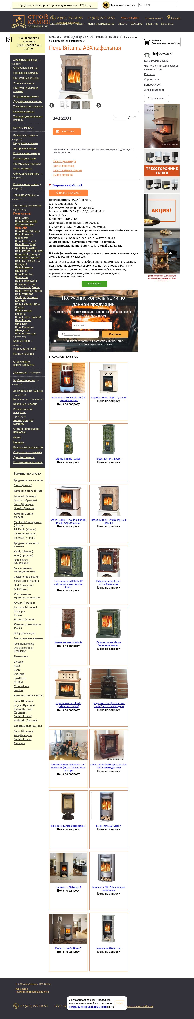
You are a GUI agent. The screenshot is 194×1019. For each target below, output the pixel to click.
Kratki (17, 665)
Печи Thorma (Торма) (28, 291)
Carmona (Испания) (25, 607)
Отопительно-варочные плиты (23, 363)
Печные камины (23, 354)
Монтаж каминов (61, 23)
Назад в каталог (68, 192)
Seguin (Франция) (24, 705)
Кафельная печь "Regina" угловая (108, 397)
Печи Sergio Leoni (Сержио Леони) (26, 282)
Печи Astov (22, 218)
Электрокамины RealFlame (23, 649)
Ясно (119, 1003)
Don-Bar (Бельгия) (24, 508)
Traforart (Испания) (25, 496)
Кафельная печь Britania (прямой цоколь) (108, 521)
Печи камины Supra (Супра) (27, 305)
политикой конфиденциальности (102, 342)
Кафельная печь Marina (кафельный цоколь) (108, 644)
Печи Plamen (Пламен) (23, 322)
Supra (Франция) (24, 701)
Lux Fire (18, 690)
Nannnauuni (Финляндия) (22, 561)
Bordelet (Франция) (25, 500)
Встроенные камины (26, 96)
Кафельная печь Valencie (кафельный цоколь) (68, 705)
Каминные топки (24, 135)
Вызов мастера (63, 175)
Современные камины (27, 452)
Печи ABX (21, 228)
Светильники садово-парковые (26, 430)
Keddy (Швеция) (23, 551)
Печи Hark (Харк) (25, 244)
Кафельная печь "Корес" (108, 458)
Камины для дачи (24, 158)
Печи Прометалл (25, 333)
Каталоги (149, 74)
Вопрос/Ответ (152, 84)
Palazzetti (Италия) (25, 533)
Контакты (167, 23)
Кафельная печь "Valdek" (68, 458)
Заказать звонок (154, 18)
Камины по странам (26, 184)
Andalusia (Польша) (25, 720)
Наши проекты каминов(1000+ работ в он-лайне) (26, 43)
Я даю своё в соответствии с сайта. (89, 342)
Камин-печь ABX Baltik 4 (108, 825)
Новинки (18, 442)
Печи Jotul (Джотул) (27, 254)
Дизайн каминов (24, 457)
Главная (54, 37)
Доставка (136, 23)
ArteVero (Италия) (24, 619)
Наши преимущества (101, 23)
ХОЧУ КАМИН (130, 18)
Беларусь (19, 611)
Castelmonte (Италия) (26, 576)
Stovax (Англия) (23, 485)
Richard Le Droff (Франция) (23, 710)
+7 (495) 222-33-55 (101, 18)
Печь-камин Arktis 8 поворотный (68, 825)
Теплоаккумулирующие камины (28, 118)
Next (98, 105)
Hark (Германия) (23, 555)
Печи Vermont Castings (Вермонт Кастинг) (26, 297)
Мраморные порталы (27, 163)
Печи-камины (22, 213)
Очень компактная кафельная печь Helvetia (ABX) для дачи (108, 766)
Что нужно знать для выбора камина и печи (161, 67)
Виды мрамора (23, 168)
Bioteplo (19, 661)
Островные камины (25, 67)
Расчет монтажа (63, 166)
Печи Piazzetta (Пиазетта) (24, 269)
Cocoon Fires (21, 686)
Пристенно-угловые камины (25, 89)
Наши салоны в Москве (139, 1006)
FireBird (18, 682)
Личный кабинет (154, 89)
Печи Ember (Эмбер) (28, 317)
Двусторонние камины (27, 101)
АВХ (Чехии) (21, 589)
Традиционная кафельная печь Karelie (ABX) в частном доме (109, 705)
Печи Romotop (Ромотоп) (24, 276)
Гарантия (152, 23)
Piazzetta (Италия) (24, 537)
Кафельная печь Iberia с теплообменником (108, 583)
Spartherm (20, 678)
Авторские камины (25, 148)
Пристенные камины (26, 78)
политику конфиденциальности (88, 1006)
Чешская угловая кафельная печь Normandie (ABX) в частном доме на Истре (68, 767)
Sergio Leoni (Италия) (26, 580)
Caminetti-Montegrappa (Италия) (28, 524)
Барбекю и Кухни (24, 380)
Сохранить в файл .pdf (67, 185)
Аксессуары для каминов (23, 421)
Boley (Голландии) (24, 633)
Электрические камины (28, 391)
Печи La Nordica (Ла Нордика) (27, 262)
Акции (80, 23)
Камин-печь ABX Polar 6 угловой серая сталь (108, 889)
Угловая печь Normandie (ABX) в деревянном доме (68, 399)
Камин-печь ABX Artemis (108, 948)
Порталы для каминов (27, 205)
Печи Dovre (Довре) (27, 231)
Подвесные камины (25, 73)
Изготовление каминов (28, 462)
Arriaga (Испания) (24, 602)
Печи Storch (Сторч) (27, 287)
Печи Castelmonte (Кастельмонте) (26, 223)
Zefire (17, 669)
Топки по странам (24, 195)
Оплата (122, 23)
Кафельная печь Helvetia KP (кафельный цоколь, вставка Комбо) (68, 584)
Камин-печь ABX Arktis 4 (68, 887)
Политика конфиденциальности (32, 991)
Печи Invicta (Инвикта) (29, 251)
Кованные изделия (25, 404)
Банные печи (21, 341)
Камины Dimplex (24, 643)
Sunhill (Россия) (23, 716)
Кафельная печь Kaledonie (68, 642)
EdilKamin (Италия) (25, 529)
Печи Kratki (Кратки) (28, 257)
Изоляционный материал (23, 410)
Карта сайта (22, 988)
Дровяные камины (25, 60)
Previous (51, 105)
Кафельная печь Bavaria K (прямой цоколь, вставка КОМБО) (68, 521)
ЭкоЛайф (19, 674)
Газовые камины (23, 111)
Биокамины (20, 399)
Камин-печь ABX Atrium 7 (68, 948)
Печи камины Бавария (23, 312)
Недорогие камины (25, 143)
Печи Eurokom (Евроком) (24, 236)
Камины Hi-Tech (23, 127)
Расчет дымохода (64, 161)
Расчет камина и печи (67, 170)
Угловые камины (24, 83)
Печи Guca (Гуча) (25, 241)
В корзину (68, 131)
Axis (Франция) (23, 735)
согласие (86, 341)
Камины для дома (74, 37)
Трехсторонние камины (28, 106)
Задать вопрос (156, 98)
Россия (18, 615)
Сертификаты (152, 79)
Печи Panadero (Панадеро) (24, 329)
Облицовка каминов (26, 173)
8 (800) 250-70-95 (70, 18)
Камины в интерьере (26, 153)
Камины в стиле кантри (28, 447)
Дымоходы (20, 372)
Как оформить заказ (156, 60)
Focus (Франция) (24, 504)
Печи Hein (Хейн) (25, 248)
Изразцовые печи (24, 349)
